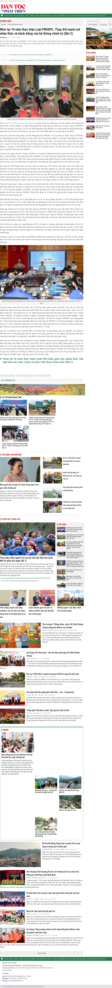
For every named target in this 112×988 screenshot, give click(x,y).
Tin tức (28, 658)
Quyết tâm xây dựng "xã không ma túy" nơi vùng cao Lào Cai (72, 476)
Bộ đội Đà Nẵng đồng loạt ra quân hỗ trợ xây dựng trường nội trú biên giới (103, 100)
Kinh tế (27, 15)
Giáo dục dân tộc (47, 849)
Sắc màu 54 (22, 15)
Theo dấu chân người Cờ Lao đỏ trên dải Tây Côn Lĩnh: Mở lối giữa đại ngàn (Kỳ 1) (26, 559)
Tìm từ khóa (94, 24)
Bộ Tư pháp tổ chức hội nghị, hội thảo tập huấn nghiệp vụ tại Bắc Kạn (30, 55)
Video (5, 730)
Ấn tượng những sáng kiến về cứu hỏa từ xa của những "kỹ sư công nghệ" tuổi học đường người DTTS (74, 545)
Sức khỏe (73, 15)
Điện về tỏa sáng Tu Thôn (67, 810)
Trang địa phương (81, 15)
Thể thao (29, 713)
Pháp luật (49, 15)
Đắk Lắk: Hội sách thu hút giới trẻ (40, 911)
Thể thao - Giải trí (101, 15)
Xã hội (37, 15)
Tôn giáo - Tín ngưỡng (32, 935)
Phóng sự (32, 15)
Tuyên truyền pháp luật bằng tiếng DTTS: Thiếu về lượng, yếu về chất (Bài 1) (15, 446)
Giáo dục (67, 15)
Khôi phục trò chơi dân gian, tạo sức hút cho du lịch (74, 578)
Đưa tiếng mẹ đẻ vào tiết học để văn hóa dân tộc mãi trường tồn (17, 756)
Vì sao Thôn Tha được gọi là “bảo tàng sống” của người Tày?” (19, 581)
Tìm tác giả (104, 24)
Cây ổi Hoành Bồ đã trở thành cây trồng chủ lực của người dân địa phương (46, 834)
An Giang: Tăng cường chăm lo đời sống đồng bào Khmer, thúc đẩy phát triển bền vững (103, 135)
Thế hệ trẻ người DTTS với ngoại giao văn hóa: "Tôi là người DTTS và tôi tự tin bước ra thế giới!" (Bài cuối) (75, 563)
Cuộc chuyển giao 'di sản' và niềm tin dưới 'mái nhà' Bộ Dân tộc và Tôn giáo (41, 610)
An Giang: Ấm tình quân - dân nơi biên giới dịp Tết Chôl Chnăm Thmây (103, 67)
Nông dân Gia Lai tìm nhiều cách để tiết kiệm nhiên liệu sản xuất (75, 536)
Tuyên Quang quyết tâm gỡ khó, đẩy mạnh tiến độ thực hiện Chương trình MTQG (25, 578)
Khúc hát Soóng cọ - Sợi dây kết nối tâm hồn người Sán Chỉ (46, 791)
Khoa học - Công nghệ (59, 15)
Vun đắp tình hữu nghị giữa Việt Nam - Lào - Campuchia (50, 692)
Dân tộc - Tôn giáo (13, 15)
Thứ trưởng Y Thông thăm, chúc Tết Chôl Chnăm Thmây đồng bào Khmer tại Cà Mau (103, 59)
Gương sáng (43, 15)
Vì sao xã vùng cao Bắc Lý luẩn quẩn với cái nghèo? (74, 584)
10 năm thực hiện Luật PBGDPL (42, 375)
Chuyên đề (89, 15)
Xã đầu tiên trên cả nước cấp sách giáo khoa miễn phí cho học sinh (74, 529)
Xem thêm (41, 953)
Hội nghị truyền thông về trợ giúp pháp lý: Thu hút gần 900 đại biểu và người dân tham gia (37, 60)
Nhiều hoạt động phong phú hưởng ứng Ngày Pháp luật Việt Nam (13, 419)
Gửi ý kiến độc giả (8, 380)
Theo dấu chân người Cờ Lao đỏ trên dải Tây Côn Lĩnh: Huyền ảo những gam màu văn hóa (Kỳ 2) (74, 555)
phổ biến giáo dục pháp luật (8, 375)
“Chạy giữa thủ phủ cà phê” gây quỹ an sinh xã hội (47, 710)
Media (94, 15)
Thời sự (6, 15)
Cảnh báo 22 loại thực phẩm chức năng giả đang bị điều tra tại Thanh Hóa (72, 505)
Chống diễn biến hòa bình (15, 24)
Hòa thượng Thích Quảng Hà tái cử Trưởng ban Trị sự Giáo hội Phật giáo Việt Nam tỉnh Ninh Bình (103, 110)
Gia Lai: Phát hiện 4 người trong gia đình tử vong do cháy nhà (72, 461)
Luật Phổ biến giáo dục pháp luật (23, 123)
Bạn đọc (3, 24)
